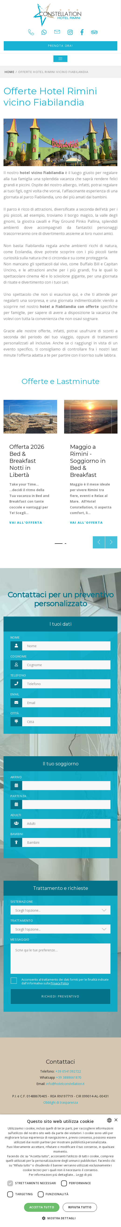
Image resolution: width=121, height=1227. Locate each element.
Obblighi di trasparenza (60, 1102)
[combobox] (109, 1120)
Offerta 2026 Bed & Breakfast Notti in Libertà (26, 460)
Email (15, 694)
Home (9, 72)
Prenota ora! (60, 46)
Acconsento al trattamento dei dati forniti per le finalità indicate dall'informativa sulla (65, 981)
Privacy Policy (60, 983)
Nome (15, 637)
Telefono (18, 675)
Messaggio (19, 939)
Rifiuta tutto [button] (79, 1207)
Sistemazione (21, 901)
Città (14, 713)
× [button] (116, 1120)
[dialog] (60, 1170)
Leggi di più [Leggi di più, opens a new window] (84, 1175)
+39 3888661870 (68, 1077)
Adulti (15, 815)
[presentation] (99, 542)
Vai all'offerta (25, 522)
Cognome (18, 656)
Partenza (18, 796)
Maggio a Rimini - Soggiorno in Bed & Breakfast (88, 460)
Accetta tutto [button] (41, 1207)
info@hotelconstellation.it (65, 1083)
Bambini (16, 834)
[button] (58, 543)
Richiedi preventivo (60, 996)
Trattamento (21, 920)
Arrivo (16, 777)
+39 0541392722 (68, 1071)
